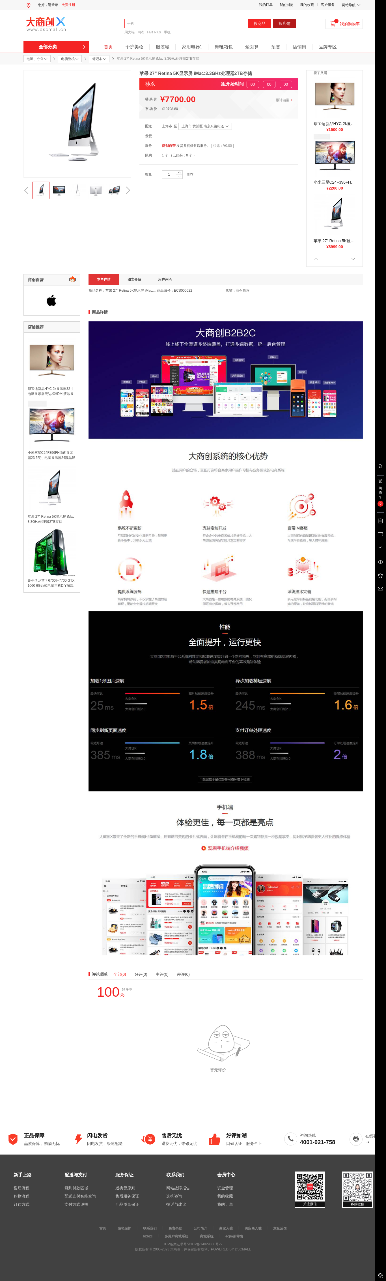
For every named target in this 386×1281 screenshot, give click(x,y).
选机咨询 (174, 1196)
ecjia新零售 (234, 1236)
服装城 (162, 46)
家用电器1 (192, 46)
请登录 (53, 5)
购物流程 (21, 1196)
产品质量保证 (127, 1204)
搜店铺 (284, 23)
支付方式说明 (76, 1204)
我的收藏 (307, 5)
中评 (162, 974)
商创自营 (169, 146)
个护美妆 (134, 46)
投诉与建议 (176, 1204)
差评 (183, 974)
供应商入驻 (253, 1228)
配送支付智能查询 (80, 1196)
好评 (141, 974)
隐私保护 (124, 1228)
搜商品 (260, 23)
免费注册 (68, 5)
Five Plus (154, 32)
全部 (119, 974)
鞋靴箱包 (224, 46)
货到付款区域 (76, 1188)
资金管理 (225, 1188)
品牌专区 (328, 46)
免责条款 (175, 1228)
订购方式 (21, 1204)
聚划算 (252, 46)
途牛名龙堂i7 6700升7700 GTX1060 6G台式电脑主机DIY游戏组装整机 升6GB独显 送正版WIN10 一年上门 (51, 583)
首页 (108, 46)
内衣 (140, 32)
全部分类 (48, 46)
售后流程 (21, 1188)
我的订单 (266, 5)
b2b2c (148, 1236)
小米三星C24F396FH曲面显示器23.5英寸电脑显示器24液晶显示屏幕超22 (335, 182)
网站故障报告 (178, 1188)
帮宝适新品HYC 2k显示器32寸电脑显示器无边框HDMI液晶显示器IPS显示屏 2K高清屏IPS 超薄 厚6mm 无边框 (335, 123)
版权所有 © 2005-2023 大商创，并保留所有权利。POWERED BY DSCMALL (193, 1249)
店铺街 (299, 46)
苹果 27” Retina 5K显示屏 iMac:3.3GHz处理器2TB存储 (335, 240)
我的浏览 (286, 5)
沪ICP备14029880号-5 (205, 1244)
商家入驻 (226, 1228)
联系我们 (150, 1228)
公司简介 (200, 1228)
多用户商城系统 (176, 1236)
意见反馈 (280, 1228)
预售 (275, 46)
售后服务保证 (127, 1196)
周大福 (129, 32)
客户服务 (328, 5)
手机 (167, 32)
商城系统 (207, 1236)
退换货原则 (125, 1188)
